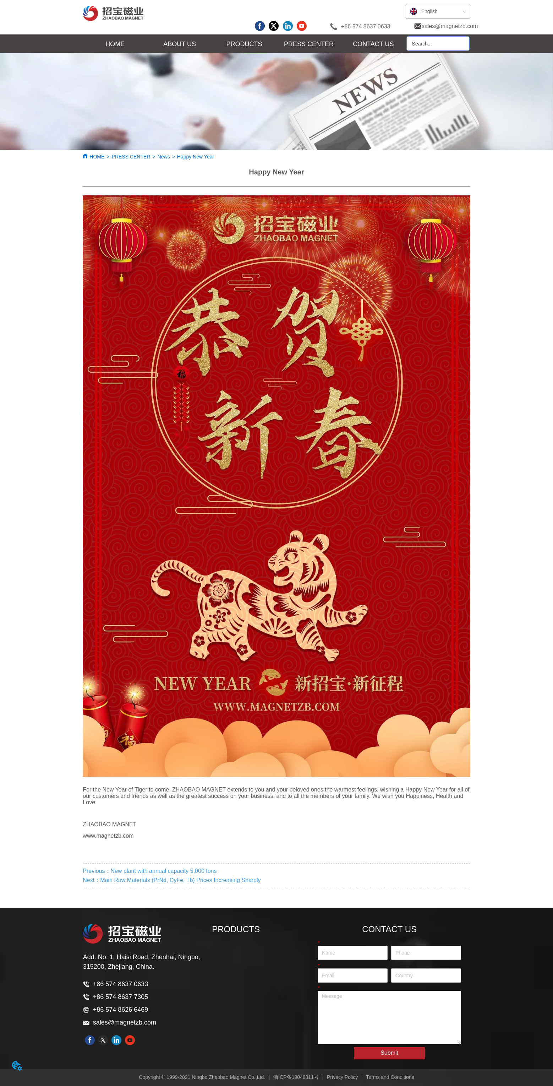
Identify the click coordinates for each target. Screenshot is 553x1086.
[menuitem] (179, 44)
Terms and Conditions (390, 1077)
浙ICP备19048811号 (296, 1077)
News (164, 157)
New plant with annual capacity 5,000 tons (164, 871)
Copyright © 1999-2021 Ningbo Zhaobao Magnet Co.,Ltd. (202, 1077)
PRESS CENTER (131, 157)
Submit (389, 1053)
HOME (96, 157)
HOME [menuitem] (115, 44)
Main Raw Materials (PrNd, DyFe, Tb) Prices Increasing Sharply (180, 880)
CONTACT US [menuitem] (373, 44)
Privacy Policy (342, 1077)
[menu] (244, 44)
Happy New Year (195, 157)
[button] (179, 44)
